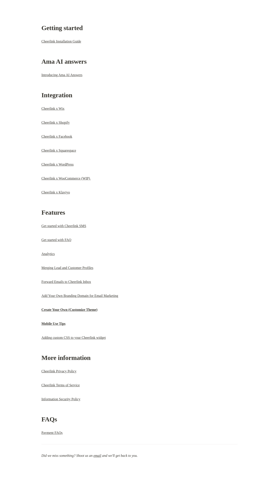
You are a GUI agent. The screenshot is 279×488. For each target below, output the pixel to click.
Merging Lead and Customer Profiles (67, 268)
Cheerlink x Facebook (56, 136)
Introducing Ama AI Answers (61, 75)
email (97, 455)
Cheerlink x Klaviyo (55, 192)
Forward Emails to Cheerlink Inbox (66, 282)
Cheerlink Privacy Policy (59, 371)
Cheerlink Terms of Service (60, 385)
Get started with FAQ (56, 240)
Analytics (48, 254)
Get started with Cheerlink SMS (63, 226)
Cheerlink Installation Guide (61, 41)
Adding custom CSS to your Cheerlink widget (73, 337)
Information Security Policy (60, 399)
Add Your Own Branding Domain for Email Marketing (79, 296)
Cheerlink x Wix (53, 108)
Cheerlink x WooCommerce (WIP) (66, 178)
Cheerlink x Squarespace (58, 150)
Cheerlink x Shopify (55, 122)
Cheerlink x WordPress (57, 164)
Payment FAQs (52, 433)
